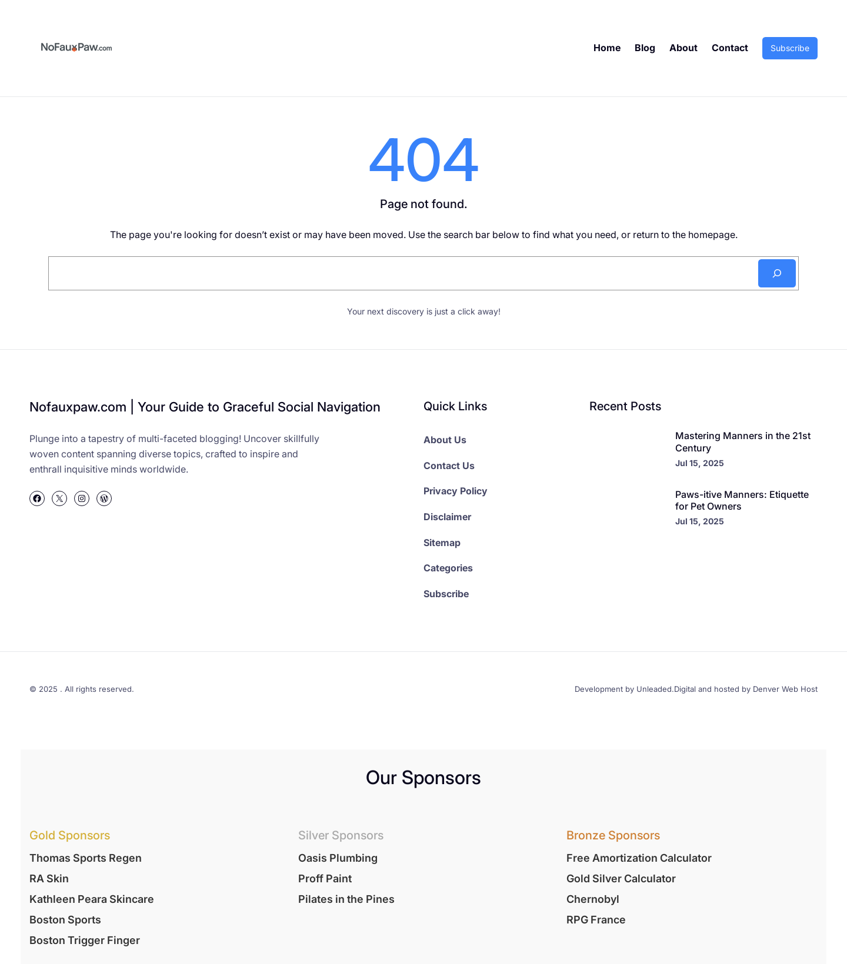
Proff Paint (325, 878)
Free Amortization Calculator (639, 858)
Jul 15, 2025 (699, 463)
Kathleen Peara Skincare (91, 899)
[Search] (777, 273)
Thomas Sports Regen (85, 858)
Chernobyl (592, 899)
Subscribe (790, 48)
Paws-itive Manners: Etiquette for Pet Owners (742, 500)
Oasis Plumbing (338, 858)
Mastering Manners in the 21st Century (743, 442)
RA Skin (49, 878)
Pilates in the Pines (346, 899)
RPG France (596, 919)
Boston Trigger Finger (84, 940)
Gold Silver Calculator (621, 878)
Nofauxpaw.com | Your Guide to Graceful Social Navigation (205, 406)
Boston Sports (65, 919)
